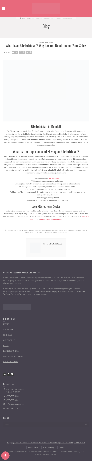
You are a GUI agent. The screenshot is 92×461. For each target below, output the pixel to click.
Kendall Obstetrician (75, 230)
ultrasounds (54, 178)
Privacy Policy (48, 447)
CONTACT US (9, 340)
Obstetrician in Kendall (50, 232)
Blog (19, 230)
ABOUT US (8, 329)
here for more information (51, 219)
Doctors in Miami (29, 230)
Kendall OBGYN (64, 230)
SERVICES (7, 335)
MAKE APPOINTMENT (13, 356)
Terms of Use (33, 447)
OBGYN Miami (11, 230)
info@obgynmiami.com (15, 404)
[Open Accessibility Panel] (5, 455)
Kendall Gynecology (52, 230)
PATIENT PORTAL (11, 351)
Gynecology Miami (40, 230)
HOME (6, 324)
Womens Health (62, 232)
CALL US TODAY (10, 362)
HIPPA (61, 447)
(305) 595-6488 (12, 396)
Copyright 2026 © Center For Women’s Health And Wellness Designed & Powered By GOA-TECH (46, 443)
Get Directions (12, 408)
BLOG (6, 346)
